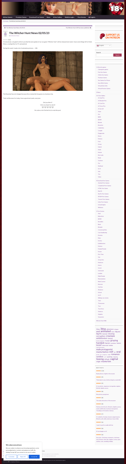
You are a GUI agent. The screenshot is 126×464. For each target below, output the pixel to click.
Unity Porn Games (103, 202)
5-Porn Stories (100, 211)
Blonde (100, 122)
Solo (99, 171)
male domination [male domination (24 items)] (100, 347)
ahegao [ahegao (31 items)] (116, 329)
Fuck (99, 141)
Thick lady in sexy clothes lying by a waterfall (108, 380)
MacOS (100, 191)
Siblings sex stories (103, 298)
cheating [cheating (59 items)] (111, 334)
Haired (100, 147)
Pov (99, 163)
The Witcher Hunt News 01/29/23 (15, 27)
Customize (11, 456)
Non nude (100, 155)
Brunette (100, 125)
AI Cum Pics (101, 103)
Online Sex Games (103, 75)
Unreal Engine (102, 204)
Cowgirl (100, 130)
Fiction (100, 251)
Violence (100, 311)
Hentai (100, 152)
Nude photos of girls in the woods (105, 373)
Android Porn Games (103, 183)
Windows (100, 207)
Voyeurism (101, 317)
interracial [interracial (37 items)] (105, 345)
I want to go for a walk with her (104, 425)
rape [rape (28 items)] (109, 354)
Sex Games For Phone (104, 80)
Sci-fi (99, 168)
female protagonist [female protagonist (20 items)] (100, 340)
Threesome (101, 303)
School (100, 292)
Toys (99, 306)
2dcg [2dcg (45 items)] (98, 329)
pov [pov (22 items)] (101, 354)
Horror (100, 265)
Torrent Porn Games (103, 199)
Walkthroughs (70, 17)
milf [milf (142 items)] (111, 352)
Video (99, 177)
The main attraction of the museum (106, 400)
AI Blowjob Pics (102, 100)
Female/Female (102, 249)
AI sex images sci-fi (101, 431)
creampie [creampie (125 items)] (110, 336)
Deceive (100, 235)
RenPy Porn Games (103, 194)
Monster (100, 284)
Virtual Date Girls (102, 86)
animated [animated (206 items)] (106, 331)
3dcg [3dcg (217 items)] (103, 329)
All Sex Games (8, 17)
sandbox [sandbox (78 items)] (99, 357)
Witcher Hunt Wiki (101, 320)
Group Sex (101, 260)
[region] (23, 451)
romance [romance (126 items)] (115, 354)
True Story (101, 309)
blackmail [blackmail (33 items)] (104, 334)
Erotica (100, 240)
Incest (100, 268)
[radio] (43, 107)
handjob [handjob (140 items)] (100, 343)
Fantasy (100, 138)
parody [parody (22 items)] (97, 354)
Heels (99, 149)
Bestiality (100, 221)
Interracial (101, 270)
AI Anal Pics (101, 98)
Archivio (12, 35)
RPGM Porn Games (103, 196)
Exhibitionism (101, 243)
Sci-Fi (99, 295)
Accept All (34, 456)
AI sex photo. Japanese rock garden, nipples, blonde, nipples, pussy (108, 387)
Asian (99, 111)
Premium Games (21, 17)
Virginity (100, 314)
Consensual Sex (102, 230)
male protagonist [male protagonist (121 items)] (104, 349)
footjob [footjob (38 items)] (107, 340)
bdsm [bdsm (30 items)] (112, 331)
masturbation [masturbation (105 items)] (102, 352)
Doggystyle (101, 133)
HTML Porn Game (103, 188)
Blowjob (100, 227)
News (48, 17)
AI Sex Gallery (57, 17)
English (100, 46)
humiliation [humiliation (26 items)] (113, 343)
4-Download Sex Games (102, 180)
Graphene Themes (15, 462)
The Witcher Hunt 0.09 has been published (77, 27)
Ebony (99, 136)
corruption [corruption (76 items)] (100, 336)
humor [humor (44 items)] (119, 343)
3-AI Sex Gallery (100, 95)
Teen (99, 300)
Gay (99, 257)
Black (99, 224)
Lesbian (100, 273)
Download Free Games (36, 17)
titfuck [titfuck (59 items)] (106, 359)
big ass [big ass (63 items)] (117, 332)
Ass (99, 114)
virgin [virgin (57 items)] (98, 361)
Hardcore (100, 262)
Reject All (22, 456)
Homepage (5, 21)
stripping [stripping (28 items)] (115, 357)
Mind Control (101, 281)
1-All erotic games (101, 67)
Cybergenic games (103, 69)
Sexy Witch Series (103, 83)
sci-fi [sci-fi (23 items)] (105, 357)
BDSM (99, 119)
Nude (99, 158)
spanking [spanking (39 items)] (109, 357)
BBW (99, 117)
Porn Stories (82, 17)
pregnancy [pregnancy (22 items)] (104, 354)
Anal (99, 213)
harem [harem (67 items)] (107, 343)
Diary (99, 238)
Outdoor (100, 160)
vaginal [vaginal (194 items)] (114, 359)
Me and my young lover (102, 394)
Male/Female (101, 276)
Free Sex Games (102, 72)
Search (98, 52)
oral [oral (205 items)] (118, 352)
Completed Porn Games (104, 185)
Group (100, 144)
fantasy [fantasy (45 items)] (110, 338)
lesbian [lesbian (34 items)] (111, 345)
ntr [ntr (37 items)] (115, 352)
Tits (99, 174)
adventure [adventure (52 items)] (110, 329)
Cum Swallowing (102, 232)
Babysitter (101, 216)
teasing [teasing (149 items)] (100, 359)
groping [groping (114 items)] (114, 340)
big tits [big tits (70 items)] (99, 334)
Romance (100, 289)
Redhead (100, 166)
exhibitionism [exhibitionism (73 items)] (101, 338)
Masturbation (101, 279)
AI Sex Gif (101, 109)
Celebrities (101, 128)
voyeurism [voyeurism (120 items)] (106, 361)
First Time (101, 254)
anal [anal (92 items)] (98, 331)
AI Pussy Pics (101, 106)
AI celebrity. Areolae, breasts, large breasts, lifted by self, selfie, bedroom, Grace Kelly (108, 418)
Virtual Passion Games (104, 88)
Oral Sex (100, 287)
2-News (17, 35)
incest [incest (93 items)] (99, 345)
